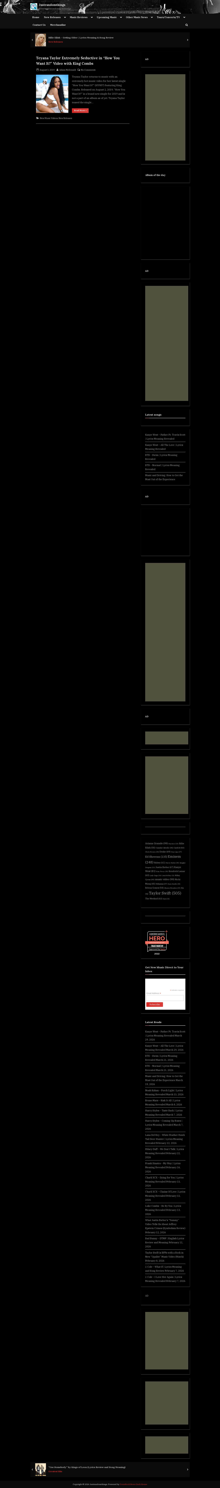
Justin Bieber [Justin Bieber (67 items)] (165, 867)
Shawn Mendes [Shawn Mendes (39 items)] (172, 888)
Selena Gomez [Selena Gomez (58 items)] (154, 887)
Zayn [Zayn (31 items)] (166, 899)
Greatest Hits (55, 1471)
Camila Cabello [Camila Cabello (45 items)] (164, 848)
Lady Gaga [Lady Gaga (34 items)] (155, 875)
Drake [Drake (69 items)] (165, 851)
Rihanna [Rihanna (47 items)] (161, 884)
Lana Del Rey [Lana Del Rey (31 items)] (168, 875)
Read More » (81, 111)
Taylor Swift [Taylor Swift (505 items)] (165, 893)
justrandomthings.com (157, 942)
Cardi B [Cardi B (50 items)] (179, 847)
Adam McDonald (67, 69)
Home (35, 17)
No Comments (88, 70)
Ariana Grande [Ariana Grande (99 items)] (156, 843)
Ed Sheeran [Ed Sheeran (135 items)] (156, 856)
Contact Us (39, 24)
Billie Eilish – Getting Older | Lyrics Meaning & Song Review (81, 37)
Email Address (153, 993)
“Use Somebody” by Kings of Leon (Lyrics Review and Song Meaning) (87, 1467)
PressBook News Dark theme (133, 1484)
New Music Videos (49, 118)
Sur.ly (162, 949)
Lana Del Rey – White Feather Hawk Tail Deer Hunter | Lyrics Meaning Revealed (165, 1139)
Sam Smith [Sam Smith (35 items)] (174, 884)
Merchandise (58, 24)
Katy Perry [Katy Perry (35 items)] (162, 871)
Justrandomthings (52, 5)
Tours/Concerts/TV (168, 17)
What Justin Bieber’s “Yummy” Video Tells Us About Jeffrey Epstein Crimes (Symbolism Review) (165, 1224)
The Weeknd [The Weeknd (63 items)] (153, 898)
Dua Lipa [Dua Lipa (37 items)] (176, 852)
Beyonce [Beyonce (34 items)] (173, 844)
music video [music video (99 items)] (164, 879)
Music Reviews (78, 17)
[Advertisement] (165, 117)
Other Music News (137, 17)
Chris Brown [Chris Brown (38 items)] (152, 852)
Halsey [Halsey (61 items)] (159, 862)
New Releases (52, 17)
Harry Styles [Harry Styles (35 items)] (172, 863)
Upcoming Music (107, 17)
